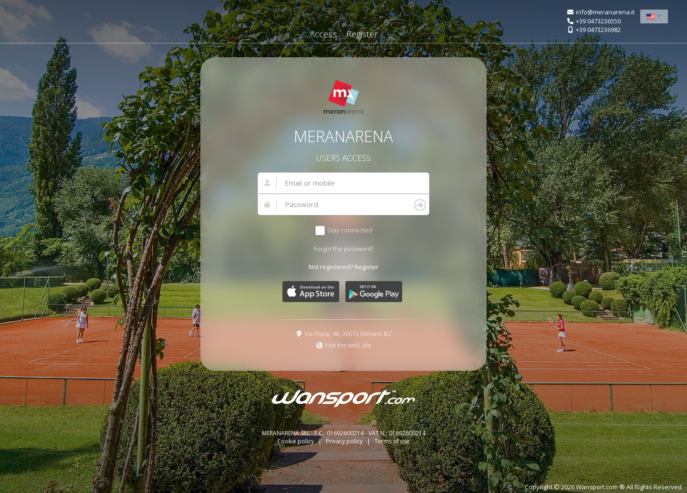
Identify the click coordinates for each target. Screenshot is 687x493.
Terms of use (392, 441)
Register (361, 34)
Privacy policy (345, 441)
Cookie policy (296, 441)
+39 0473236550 (598, 21)
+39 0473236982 (598, 29)
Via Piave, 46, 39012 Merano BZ (348, 333)
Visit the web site (348, 345)
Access (323, 34)
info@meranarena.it (605, 12)
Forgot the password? (344, 248)
